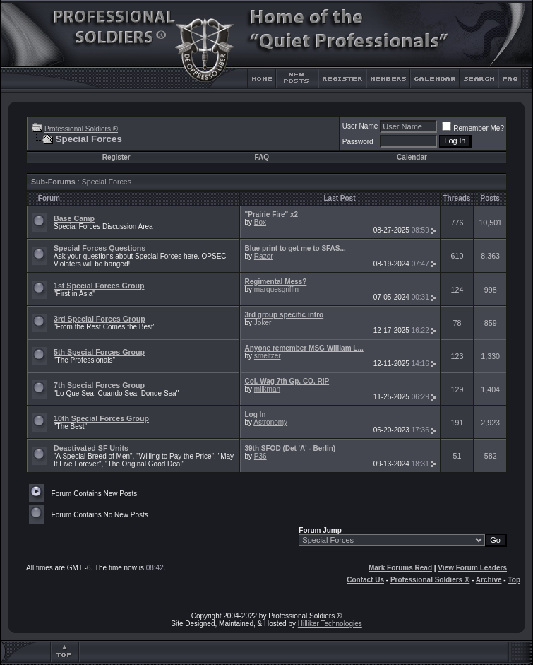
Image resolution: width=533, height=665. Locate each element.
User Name (360, 126)
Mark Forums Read (400, 568)
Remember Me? (473, 128)
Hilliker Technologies (330, 624)
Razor (263, 256)
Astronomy (270, 422)
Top (514, 580)
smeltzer (267, 356)
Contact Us (365, 580)
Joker (262, 322)
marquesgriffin (276, 289)
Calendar (412, 157)
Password (357, 142)
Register (116, 157)
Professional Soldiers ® (81, 129)
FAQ (261, 157)
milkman (267, 389)
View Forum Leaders (472, 568)
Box (260, 222)
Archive (489, 580)
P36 (260, 456)
